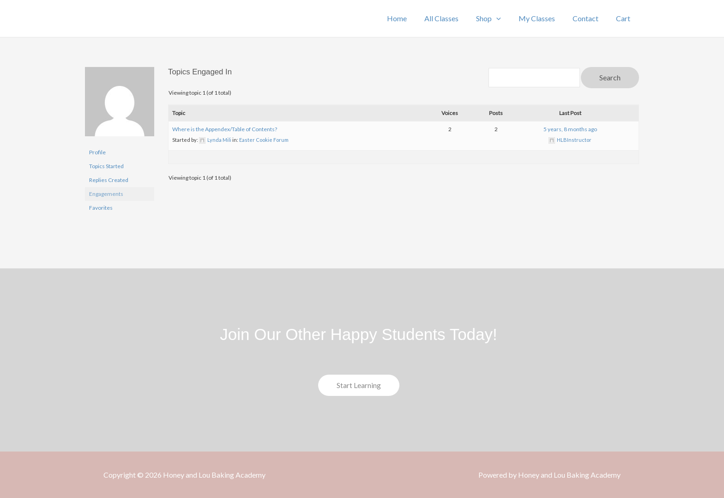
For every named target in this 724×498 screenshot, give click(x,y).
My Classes (543, 18)
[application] (506, 18)
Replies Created (108, 179)
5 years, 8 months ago (570, 129)
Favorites (101, 207)
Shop (498, 18)
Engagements (106, 193)
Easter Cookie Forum (264, 140)
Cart (624, 18)
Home (412, 18)
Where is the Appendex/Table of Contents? (224, 129)
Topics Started (106, 166)
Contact (590, 18)
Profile (97, 152)
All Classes (454, 18)
